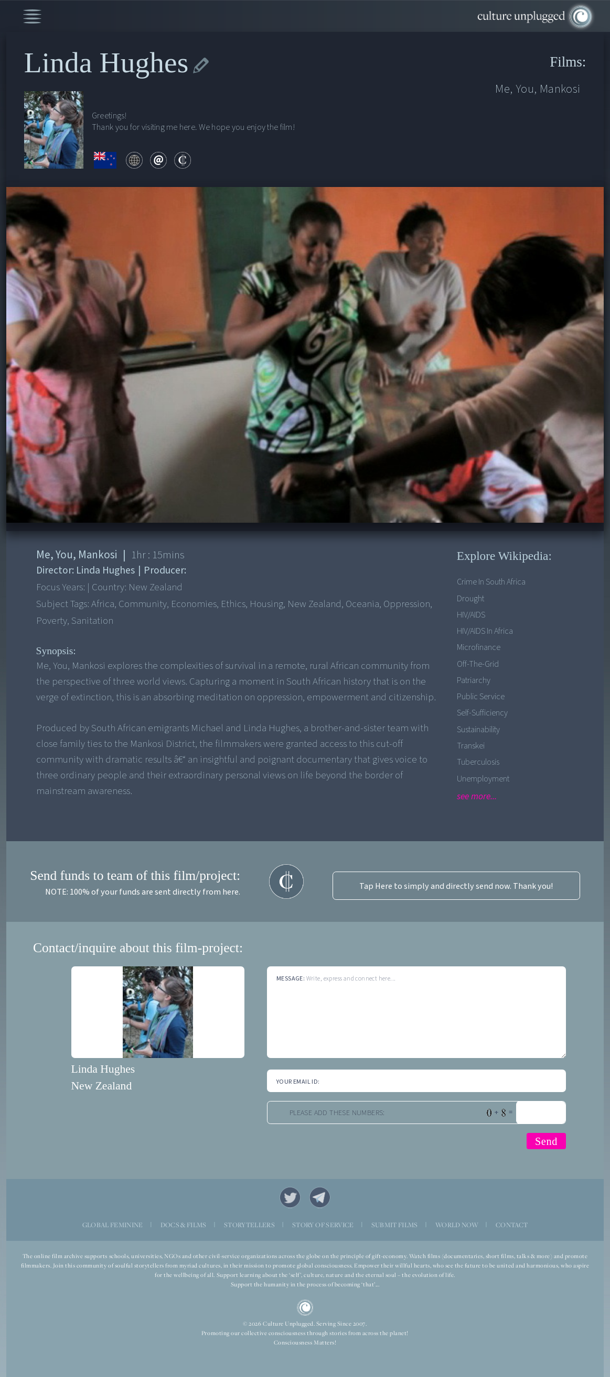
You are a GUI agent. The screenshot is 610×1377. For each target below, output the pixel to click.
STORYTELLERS (249, 1224)
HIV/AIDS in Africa (485, 631)
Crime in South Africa (491, 582)
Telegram (320, 1197)
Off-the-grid (478, 664)
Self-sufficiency (482, 713)
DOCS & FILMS (183, 1224)
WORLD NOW (456, 1224)
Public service (481, 696)
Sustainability (478, 729)
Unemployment (483, 779)
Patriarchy (473, 680)
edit (201, 65)
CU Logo (305, 1307)
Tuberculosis (478, 762)
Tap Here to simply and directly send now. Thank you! (456, 886)
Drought (470, 598)
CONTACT (512, 1224)
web (134, 160)
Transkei (471, 746)
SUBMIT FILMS (394, 1224)
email (158, 160)
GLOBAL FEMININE (112, 1224)
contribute (182, 160)
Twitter (290, 1197)
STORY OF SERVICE (323, 1224)
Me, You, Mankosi (537, 88)
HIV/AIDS (471, 615)
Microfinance (478, 647)
